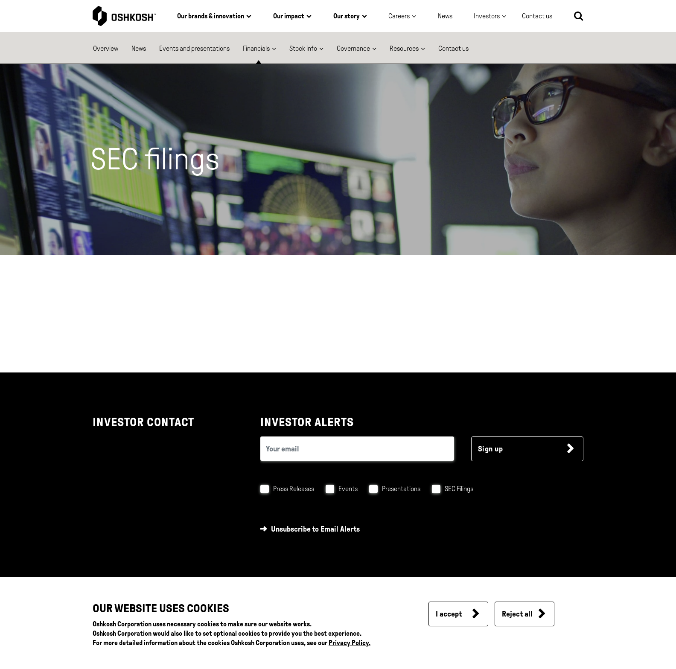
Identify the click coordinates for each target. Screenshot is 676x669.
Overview (105, 48)
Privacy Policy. (349, 642)
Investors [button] (487, 16)
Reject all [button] (517, 614)
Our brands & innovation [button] (210, 16)
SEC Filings (459, 488)
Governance (353, 48)
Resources (404, 48)
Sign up (490, 449)
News (445, 16)
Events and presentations (194, 48)
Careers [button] (399, 16)
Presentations (401, 488)
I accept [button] (449, 614)
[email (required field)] (357, 448)
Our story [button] (346, 16)
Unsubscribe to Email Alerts (315, 529)
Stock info (303, 48)
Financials (256, 48)
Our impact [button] (288, 16)
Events (348, 488)
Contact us (453, 48)
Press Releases (293, 488)
